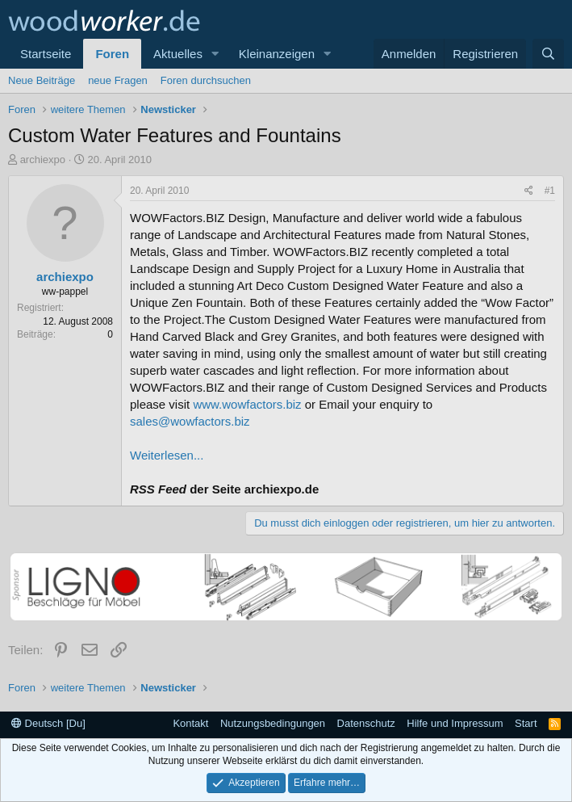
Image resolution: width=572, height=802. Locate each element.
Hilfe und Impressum (455, 723)
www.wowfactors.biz (247, 404)
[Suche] (548, 54)
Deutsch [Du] (48, 723)
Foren (112, 54)
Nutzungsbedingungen (272, 723)
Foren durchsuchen (206, 80)
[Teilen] (529, 191)
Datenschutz (366, 723)
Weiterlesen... (166, 455)
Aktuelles (177, 54)
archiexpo (42, 159)
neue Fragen (118, 80)
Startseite (45, 54)
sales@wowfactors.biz (190, 421)
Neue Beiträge (41, 80)
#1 (550, 190)
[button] (215, 54)
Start (526, 723)
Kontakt (190, 723)
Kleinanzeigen (277, 54)
